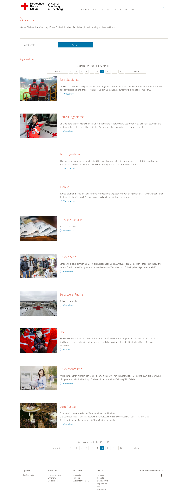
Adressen (101, 475)
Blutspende (53, 481)
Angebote (85, 9)
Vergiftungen (68, 407)
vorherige (57, 72)
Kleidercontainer (71, 369)
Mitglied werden (55, 475)
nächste (135, 72)
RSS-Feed (101, 487)
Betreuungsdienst (72, 117)
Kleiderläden (68, 257)
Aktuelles (76, 478)
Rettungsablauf (70, 155)
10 (108, 72)
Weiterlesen (68, 94)
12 (121, 72)
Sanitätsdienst (69, 80)
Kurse (96, 9)
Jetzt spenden (29, 475)
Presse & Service (71, 220)
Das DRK (130, 9)
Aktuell (106, 9)
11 (114, 72)
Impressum (102, 484)
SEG (62, 332)
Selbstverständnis (71, 295)
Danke (64, 187)
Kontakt (100, 478)
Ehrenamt (52, 478)
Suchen (75, 45)
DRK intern (101, 490)
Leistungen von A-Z (81, 481)
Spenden (117, 9)
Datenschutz (102, 481)
